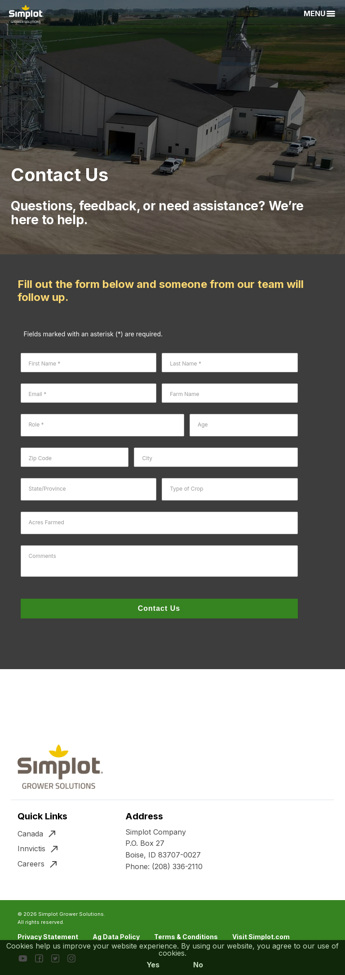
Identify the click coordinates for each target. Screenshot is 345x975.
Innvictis (31, 848)
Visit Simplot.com (261, 936)
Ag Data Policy (116, 936)
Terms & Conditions (186, 936)
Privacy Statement (48, 936)
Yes (152, 964)
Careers (31, 863)
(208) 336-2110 (177, 866)
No (198, 964)
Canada (30, 833)
